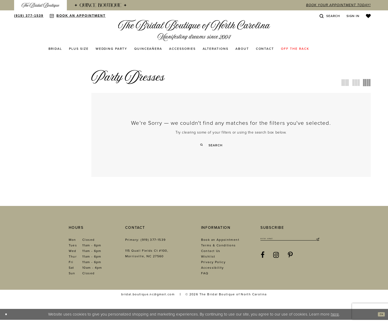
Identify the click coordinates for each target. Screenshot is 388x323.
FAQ (205, 276)
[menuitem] (40, 5)
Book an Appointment (220, 243)
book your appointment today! (338, 5)
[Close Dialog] (8, 317)
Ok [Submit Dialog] (379, 317)
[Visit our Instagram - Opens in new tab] (276, 260)
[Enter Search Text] (231, 145)
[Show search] (329, 16)
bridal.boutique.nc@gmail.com (148, 297)
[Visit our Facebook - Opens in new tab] (262, 260)
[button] (353, 16)
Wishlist (208, 260)
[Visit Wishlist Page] (368, 16)
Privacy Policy (213, 265)
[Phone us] (29, 15)
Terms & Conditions (218, 248)
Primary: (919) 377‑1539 (145, 243)
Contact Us (210, 254)
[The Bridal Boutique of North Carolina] (194, 30)
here (335, 317)
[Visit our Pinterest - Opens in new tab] (290, 260)
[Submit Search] (204, 145)
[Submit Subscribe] (317, 243)
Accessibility (212, 271)
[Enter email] (289, 243)
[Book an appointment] (78, 15)
